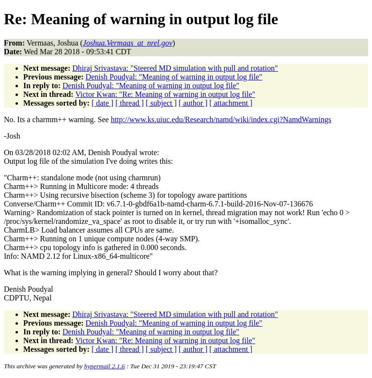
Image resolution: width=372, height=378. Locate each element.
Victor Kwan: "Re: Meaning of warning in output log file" (165, 94)
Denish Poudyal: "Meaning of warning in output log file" (174, 77)
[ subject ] (161, 103)
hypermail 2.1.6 (104, 366)
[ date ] (102, 103)
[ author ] (193, 103)
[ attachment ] (230, 103)
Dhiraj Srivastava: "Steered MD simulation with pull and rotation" (175, 68)
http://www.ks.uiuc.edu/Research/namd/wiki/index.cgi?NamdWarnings (221, 119)
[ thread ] (129, 103)
